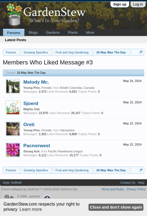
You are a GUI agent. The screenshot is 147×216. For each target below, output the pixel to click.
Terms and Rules (112, 189)
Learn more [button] (31, 209)
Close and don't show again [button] (116, 207)
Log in (138, 4)
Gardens (53, 32)
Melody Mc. (36, 82)
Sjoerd (30, 103)
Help (141, 182)
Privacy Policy (136, 189)
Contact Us (127, 182)
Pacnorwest (36, 145)
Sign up (119, 4)
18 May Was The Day (31, 72)
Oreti (28, 124)
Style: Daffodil (12, 182)
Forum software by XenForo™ (39, 189)
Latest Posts (15, 40)
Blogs (33, 32)
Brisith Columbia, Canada (77, 87)
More (90, 32)
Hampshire (67, 130)
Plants (73, 32)
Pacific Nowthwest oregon (65, 151)
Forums (13, 33)
